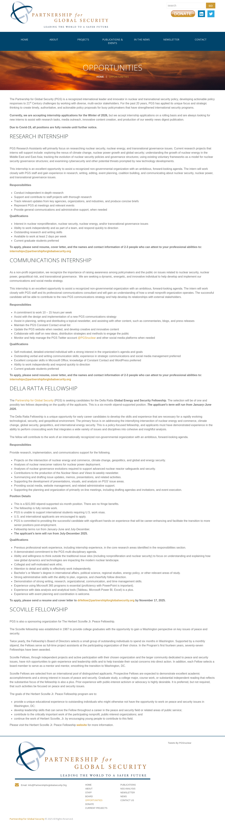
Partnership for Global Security (34, 400)
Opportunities (93, 800)
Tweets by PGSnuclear (179, 743)
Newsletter (171, 39)
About (54, 39)
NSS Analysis (127, 789)
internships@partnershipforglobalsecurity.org (40, 251)
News (123, 796)
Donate (89, 804)
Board (89, 796)
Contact (201, 39)
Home (24, 39)
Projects (83, 39)
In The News (142, 39)
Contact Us (127, 800)
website (82, 724)
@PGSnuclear (87, 337)
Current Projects (96, 808)
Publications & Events (112, 41)
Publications (128, 785)
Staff (88, 792)
